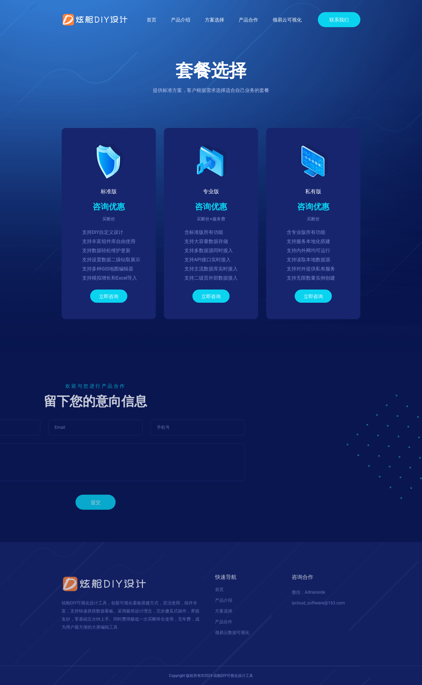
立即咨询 (108, 296)
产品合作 (248, 20)
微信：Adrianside (308, 594)
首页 (151, 19)
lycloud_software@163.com (318, 605)
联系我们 (339, 20)
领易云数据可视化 (232, 634)
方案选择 (214, 20)
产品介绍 (180, 20)
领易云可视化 (287, 20)
